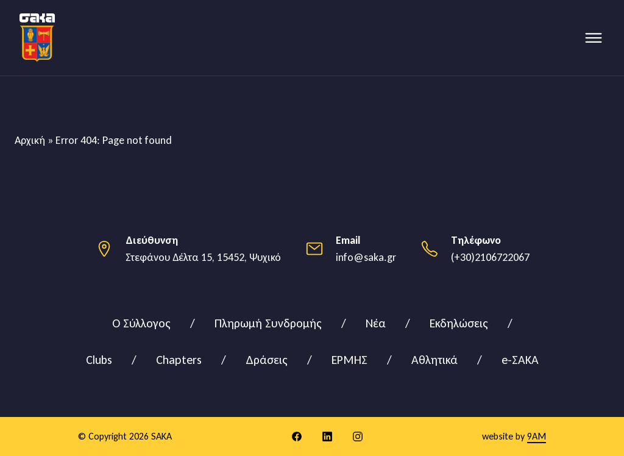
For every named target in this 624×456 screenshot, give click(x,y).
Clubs (99, 359)
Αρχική (30, 140)
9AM (536, 436)
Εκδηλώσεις (459, 323)
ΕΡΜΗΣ (349, 359)
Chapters (179, 359)
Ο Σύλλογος (141, 323)
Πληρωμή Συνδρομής (268, 323)
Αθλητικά (434, 359)
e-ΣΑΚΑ (520, 359)
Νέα (376, 323)
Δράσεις (267, 359)
